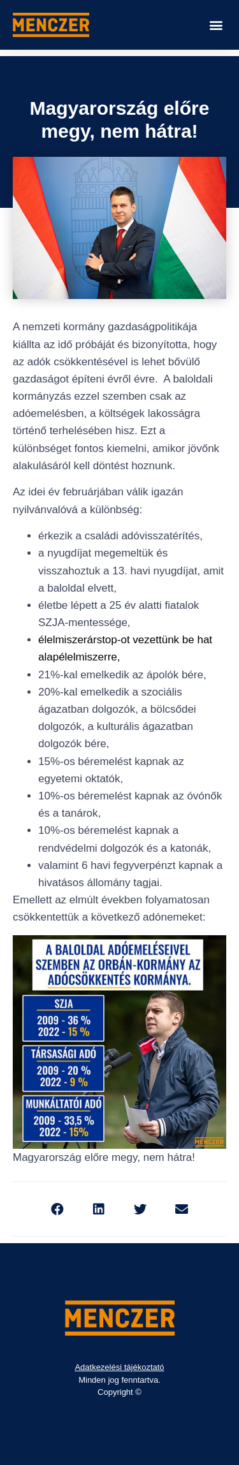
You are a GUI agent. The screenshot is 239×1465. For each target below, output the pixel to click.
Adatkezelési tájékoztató (119, 1367)
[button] (215, 25)
